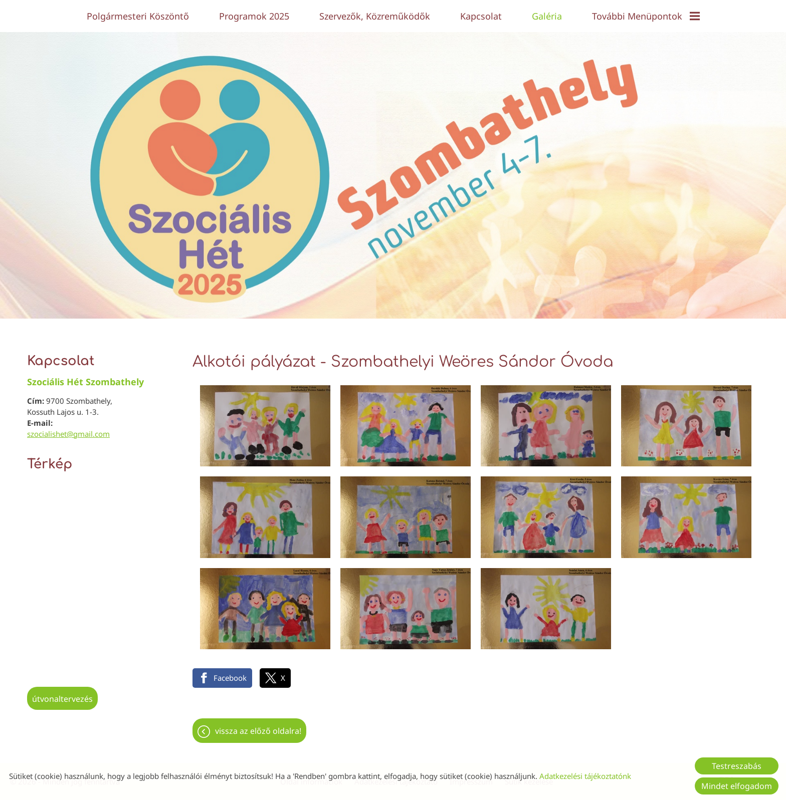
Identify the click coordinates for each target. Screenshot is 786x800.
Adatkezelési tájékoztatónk (585, 776)
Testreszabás (736, 765)
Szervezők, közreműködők (374, 16)
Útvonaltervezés (62, 693)
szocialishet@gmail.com (68, 429)
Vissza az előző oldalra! (258, 725)
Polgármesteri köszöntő (138, 16)
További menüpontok (646, 16)
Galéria (547, 16)
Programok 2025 (254, 16)
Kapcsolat (481, 16)
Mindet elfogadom (736, 785)
